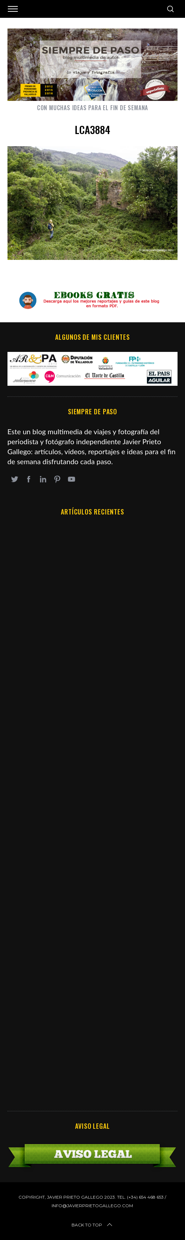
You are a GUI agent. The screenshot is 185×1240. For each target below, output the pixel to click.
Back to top (92, 1225)
